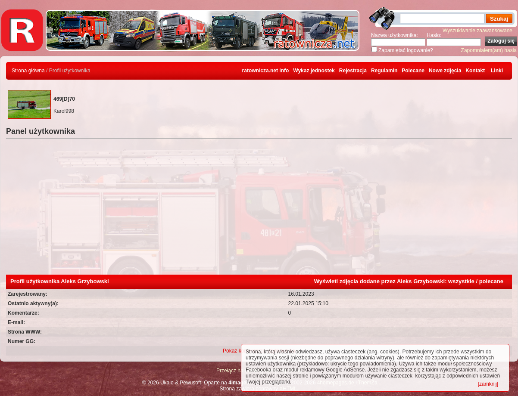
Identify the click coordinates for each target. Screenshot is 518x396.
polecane (491, 281)
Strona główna (28, 71)
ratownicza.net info (265, 71)
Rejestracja (353, 71)
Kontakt (475, 71)
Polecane (413, 71)
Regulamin (384, 71)
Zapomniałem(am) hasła (489, 50)
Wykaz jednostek (313, 71)
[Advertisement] (259, 210)
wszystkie (461, 281)
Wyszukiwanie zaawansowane (477, 31)
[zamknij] (488, 384)
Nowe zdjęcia (445, 71)
